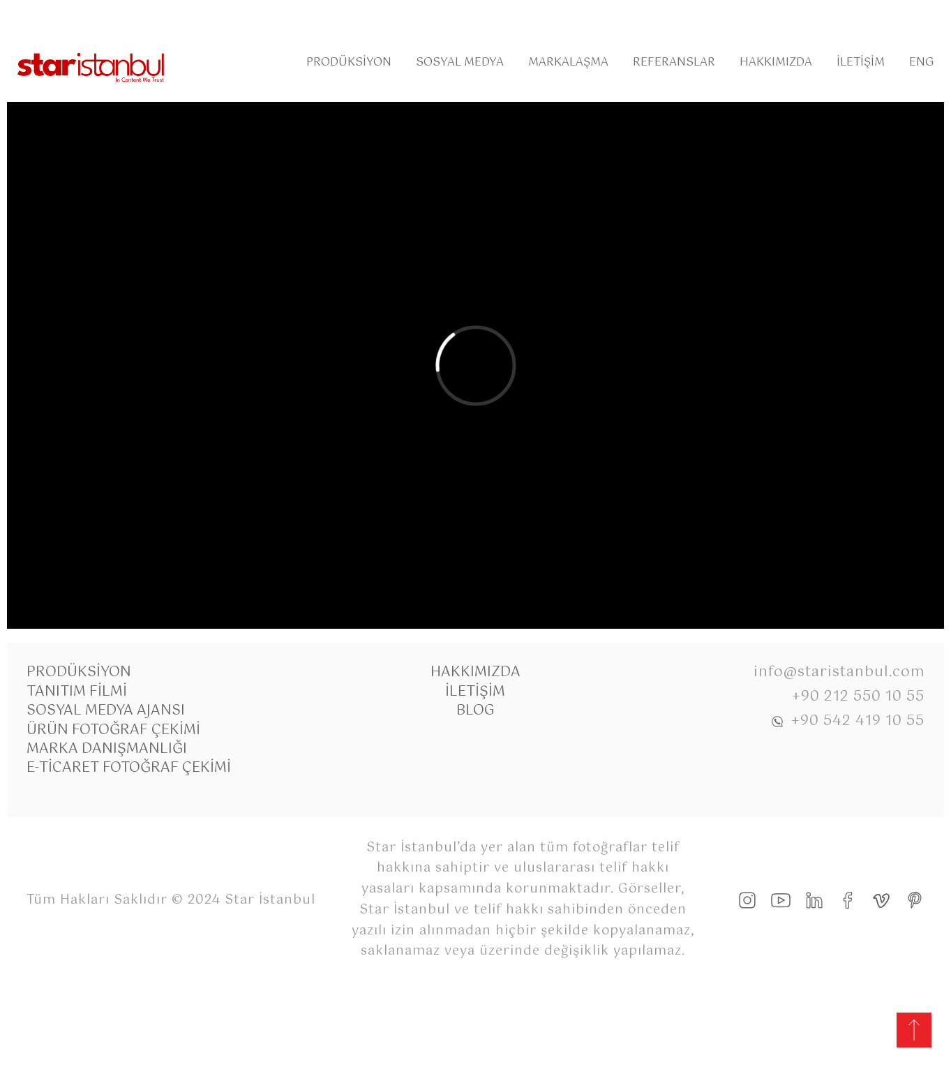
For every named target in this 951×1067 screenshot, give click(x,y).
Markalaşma (568, 62)
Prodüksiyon (348, 62)
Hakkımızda (776, 62)
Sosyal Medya (460, 62)
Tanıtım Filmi (77, 691)
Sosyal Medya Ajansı (106, 710)
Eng (921, 62)
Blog (475, 710)
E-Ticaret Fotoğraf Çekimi (129, 767)
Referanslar (674, 62)
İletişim (861, 62)
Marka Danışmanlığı (107, 749)
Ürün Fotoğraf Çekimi (113, 730)
